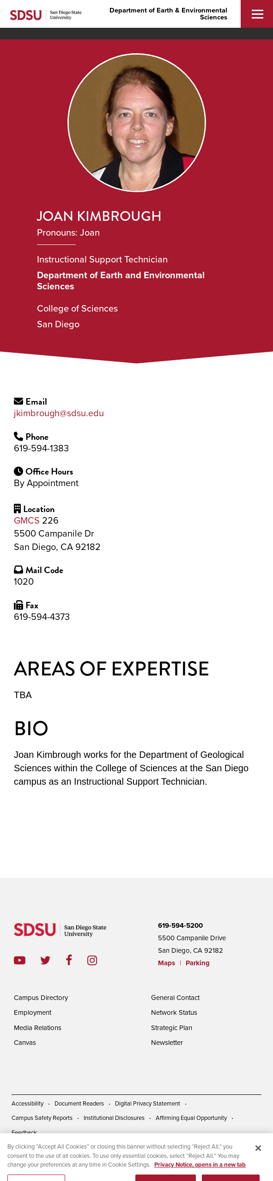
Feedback (24, 1133)
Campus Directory (41, 998)
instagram (99, 960)
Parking (198, 963)
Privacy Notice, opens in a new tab (200, 1171)
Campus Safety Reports (42, 1118)
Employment (32, 1012)
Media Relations (37, 1028)
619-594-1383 (41, 448)
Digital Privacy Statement (147, 1103)
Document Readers (79, 1103)
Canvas (25, 1042)
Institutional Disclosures (114, 1118)
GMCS (27, 520)
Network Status (174, 1012)
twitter (53, 960)
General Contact (175, 998)
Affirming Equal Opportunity (191, 1118)
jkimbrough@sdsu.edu (59, 413)
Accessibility (27, 1103)
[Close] (258, 1154)
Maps (166, 963)
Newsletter (167, 1042)
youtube (19, 960)
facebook (76, 960)
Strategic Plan (171, 1028)
